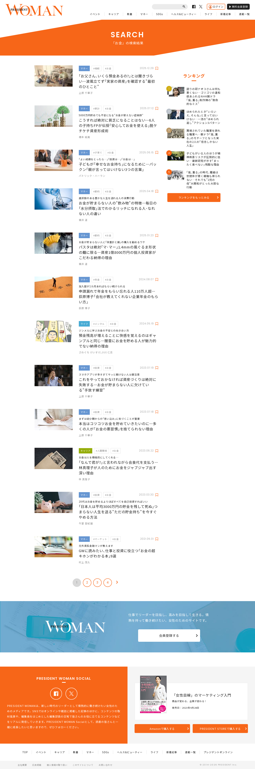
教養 (129, 14)
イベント (95, 14)
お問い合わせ (105, 764)
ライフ (208, 14)
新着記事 (225, 14)
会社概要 (22, 764)
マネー (144, 14)
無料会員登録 (238, 6)
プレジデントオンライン (218, 752)
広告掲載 (36, 764)
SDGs (159, 14)
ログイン (216, 7)
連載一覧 (244, 14)
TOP (25, 752)
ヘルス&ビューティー (184, 14)
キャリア (113, 14)
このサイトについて (83, 764)
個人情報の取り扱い (57, 764)
